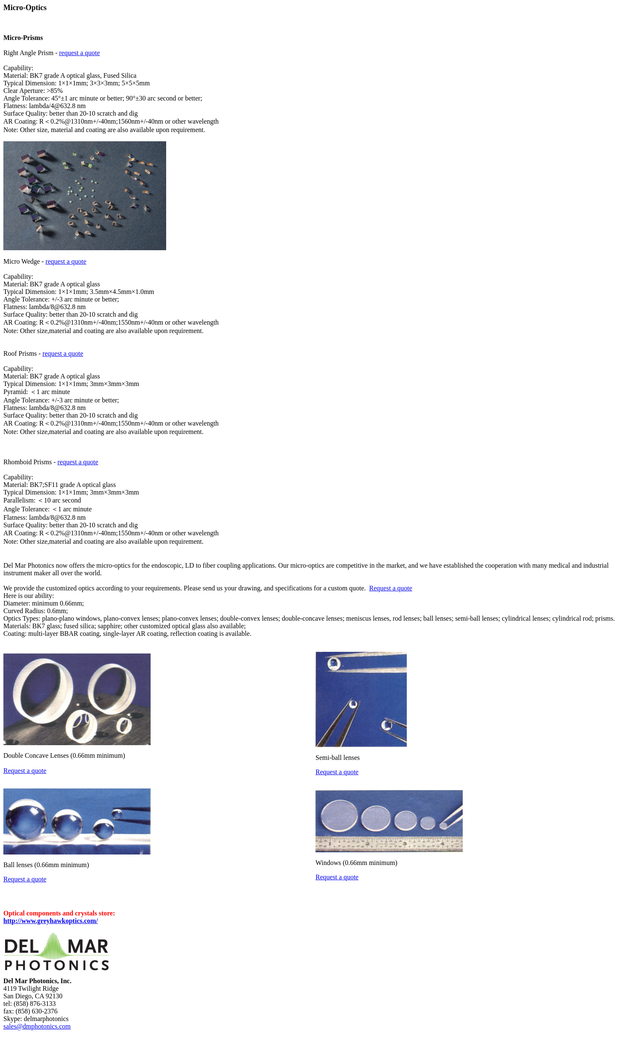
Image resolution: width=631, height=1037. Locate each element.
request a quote (79, 52)
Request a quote (390, 588)
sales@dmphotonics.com (37, 1026)
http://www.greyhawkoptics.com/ (50, 920)
